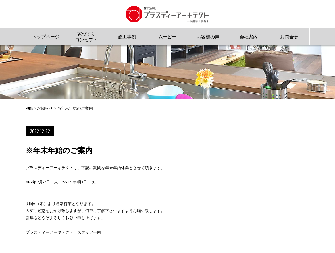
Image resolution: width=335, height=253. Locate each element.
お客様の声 (208, 36)
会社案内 (249, 36)
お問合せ (289, 36)
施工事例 (127, 36)
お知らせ (45, 108)
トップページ (45, 36)
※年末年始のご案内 (75, 108)
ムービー (167, 36)
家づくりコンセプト (86, 36)
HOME (29, 108)
